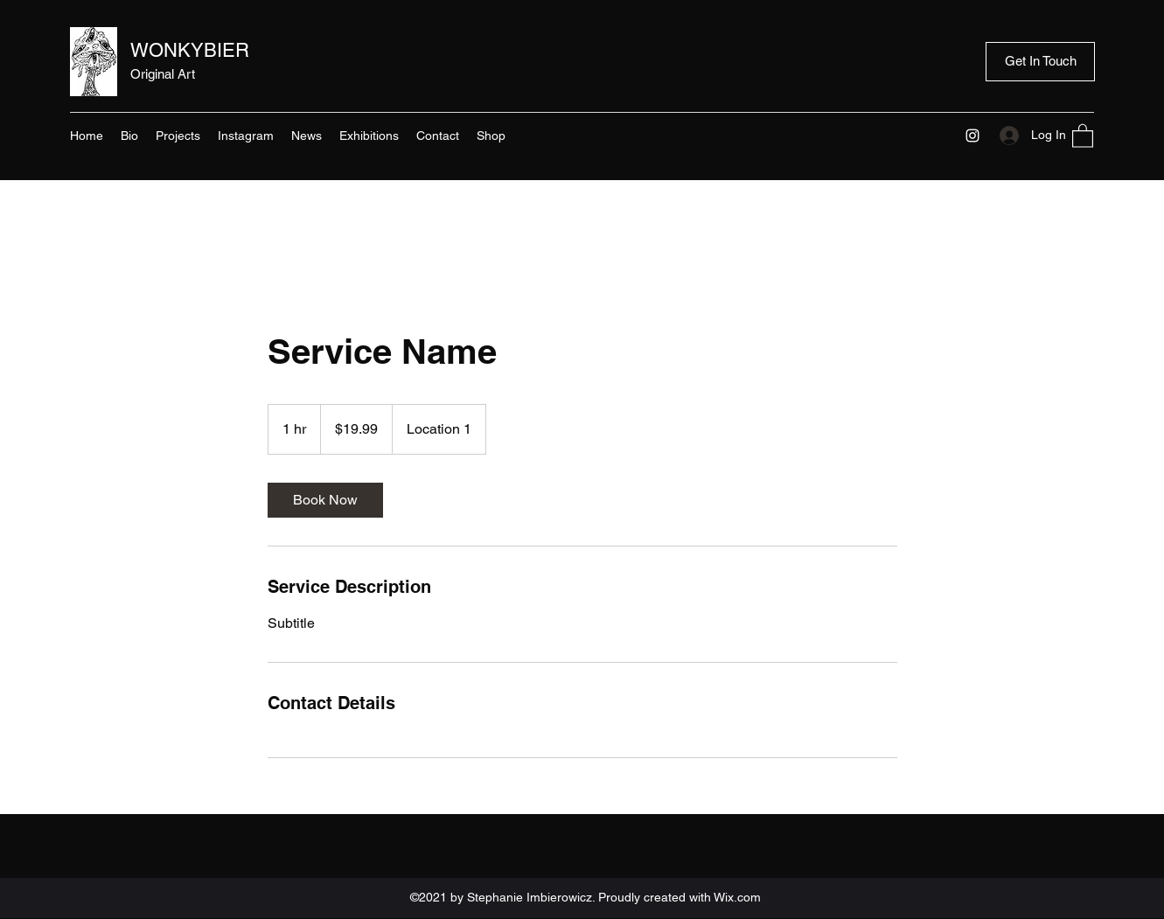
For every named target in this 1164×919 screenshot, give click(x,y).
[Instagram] (972, 135)
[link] (325, 500)
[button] (1082, 135)
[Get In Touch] (1040, 61)
